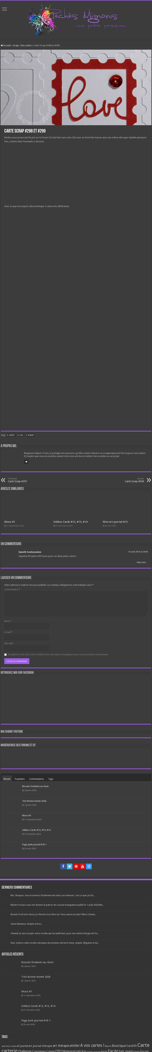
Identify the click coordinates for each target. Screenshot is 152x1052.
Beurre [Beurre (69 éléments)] (108, 1046)
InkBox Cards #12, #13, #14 (70, 521)
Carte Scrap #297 (26, 480)
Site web (8, 643)
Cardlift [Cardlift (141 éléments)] (132, 1046)
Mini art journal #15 (115, 521)
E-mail (8, 632)
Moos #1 (9, 521)
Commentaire (12, 589)
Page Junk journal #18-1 (34, 844)
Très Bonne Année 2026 (34, 801)
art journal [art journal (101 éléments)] (22, 1045)
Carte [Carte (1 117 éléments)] (143, 1045)
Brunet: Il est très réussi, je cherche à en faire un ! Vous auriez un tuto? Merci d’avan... (53, 914)
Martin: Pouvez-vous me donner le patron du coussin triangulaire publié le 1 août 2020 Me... (57, 905)
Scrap (16, 45)
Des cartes (26, 45)
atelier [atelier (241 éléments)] (75, 1046)
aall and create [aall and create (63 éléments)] (9, 1046)
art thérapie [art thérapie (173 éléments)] (61, 1046)
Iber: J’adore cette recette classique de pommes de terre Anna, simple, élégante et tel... (55, 942)
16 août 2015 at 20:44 (138, 552)
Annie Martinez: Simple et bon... (27, 923)
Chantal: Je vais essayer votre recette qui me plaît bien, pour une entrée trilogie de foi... (55, 933)
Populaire (20, 779)
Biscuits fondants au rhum (35, 786)
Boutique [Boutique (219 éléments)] (119, 1046)
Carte (11, 435)
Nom (7, 621)
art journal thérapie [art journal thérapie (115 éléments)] (40, 1046)
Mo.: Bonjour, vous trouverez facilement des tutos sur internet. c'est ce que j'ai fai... (53, 895)
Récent (7, 779)
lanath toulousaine (30, 552)
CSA (21, 435)
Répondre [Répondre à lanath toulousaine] (141, 562)
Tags (50, 779)
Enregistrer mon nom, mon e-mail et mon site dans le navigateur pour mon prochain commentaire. (58, 654)
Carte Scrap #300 (125, 480)
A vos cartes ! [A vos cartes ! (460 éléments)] (92, 1045)
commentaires (36, 779)
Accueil (6, 45)
